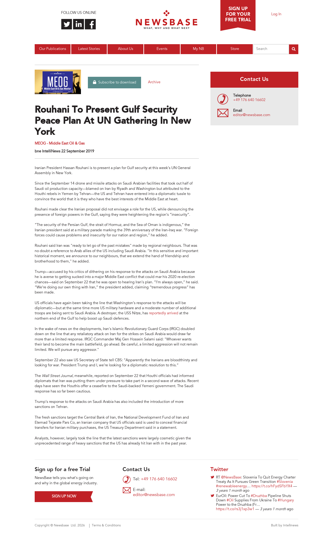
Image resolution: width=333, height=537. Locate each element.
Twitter (219, 469)
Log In (276, 14)
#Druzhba (259, 496)
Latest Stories (89, 49)
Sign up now (64, 496)
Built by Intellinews (284, 525)
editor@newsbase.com (251, 115)
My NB (198, 49)
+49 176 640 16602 (249, 100)
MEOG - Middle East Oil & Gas (60, 143)
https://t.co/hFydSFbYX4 (272, 486)
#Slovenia (285, 482)
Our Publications (52, 49)
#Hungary (286, 500)
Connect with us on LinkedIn (78, 24)
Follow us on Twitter (66, 24)
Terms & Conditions (106, 525)
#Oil (230, 500)
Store (235, 49)
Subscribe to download (114, 82)
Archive (154, 82)
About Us (125, 49)
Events (162, 49)
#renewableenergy (231, 486)
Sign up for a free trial (238, 15)
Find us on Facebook (90, 24)
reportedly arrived (163, 313)
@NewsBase (231, 477)
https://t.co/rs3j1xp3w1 (235, 509)
